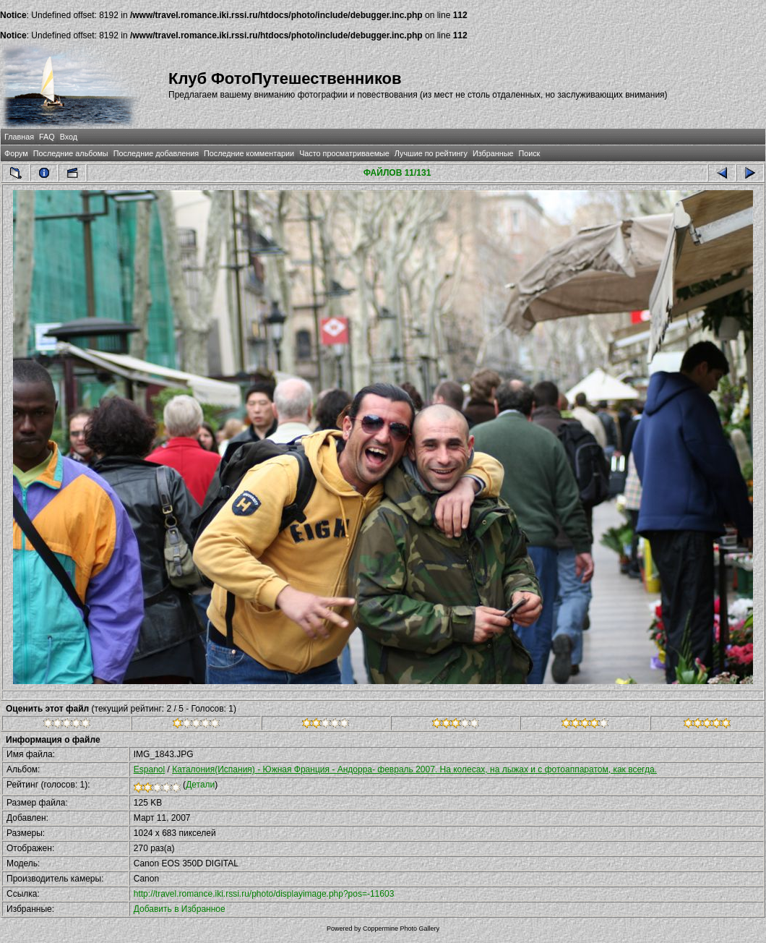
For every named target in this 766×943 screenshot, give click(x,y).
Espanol (149, 769)
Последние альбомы (70, 153)
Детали (200, 785)
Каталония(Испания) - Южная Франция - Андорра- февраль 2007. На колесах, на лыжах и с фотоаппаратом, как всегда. (414, 769)
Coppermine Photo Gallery (401, 928)
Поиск (529, 153)
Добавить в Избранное (179, 909)
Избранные (493, 153)
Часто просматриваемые (344, 153)
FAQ (47, 136)
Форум (16, 153)
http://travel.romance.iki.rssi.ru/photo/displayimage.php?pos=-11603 (264, 894)
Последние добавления (156, 153)
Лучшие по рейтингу (431, 153)
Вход (68, 136)
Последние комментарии (249, 153)
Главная (19, 136)
